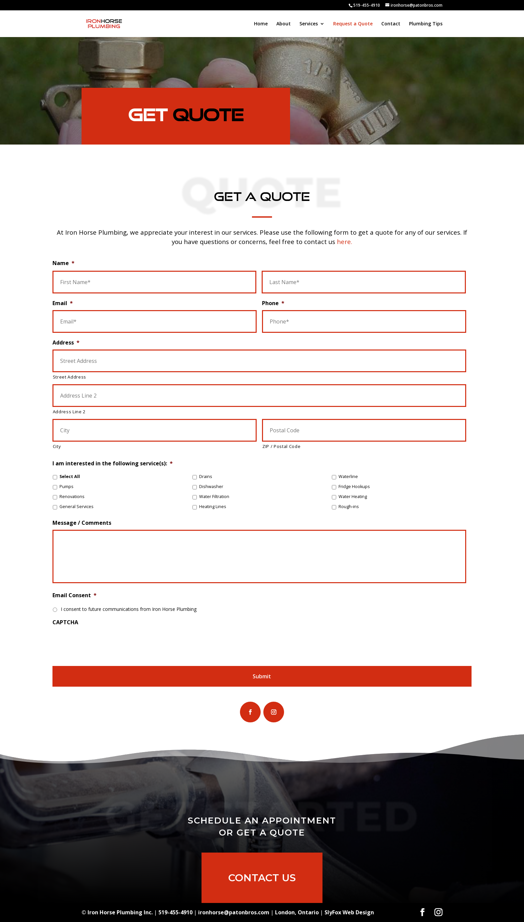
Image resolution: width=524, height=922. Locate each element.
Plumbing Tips (425, 24)
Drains (205, 476)
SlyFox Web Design (349, 912)
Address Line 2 (69, 412)
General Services (76, 506)
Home (261, 24)
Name (63, 263)
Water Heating (353, 496)
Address (66, 342)
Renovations (72, 496)
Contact (390, 24)
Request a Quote (353, 24)
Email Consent (74, 595)
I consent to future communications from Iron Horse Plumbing (128, 609)
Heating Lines (212, 506)
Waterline (348, 476)
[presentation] (103, 642)
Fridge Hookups (354, 486)
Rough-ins (349, 506)
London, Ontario (297, 912)
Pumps (66, 486)
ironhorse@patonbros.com (233, 912)
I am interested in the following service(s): (112, 463)
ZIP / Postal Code (281, 446)
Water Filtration (214, 496)
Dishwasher (211, 486)
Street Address (69, 377)
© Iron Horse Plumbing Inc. (117, 912)
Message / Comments (81, 522)
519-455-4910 (366, 5)
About (283, 24)
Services (308, 24)
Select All (69, 476)
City (57, 446)
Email (62, 303)
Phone (273, 303)
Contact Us (262, 886)
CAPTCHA (65, 622)
